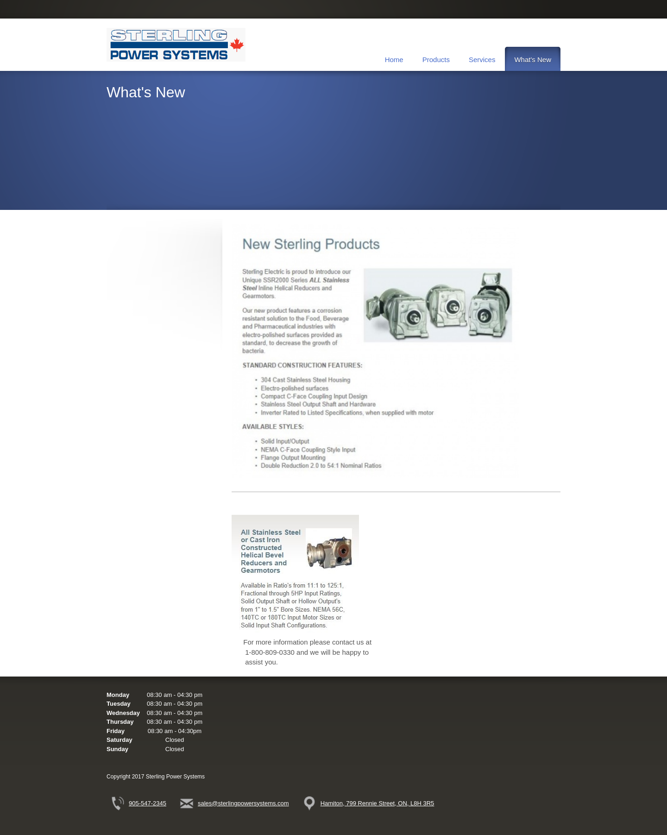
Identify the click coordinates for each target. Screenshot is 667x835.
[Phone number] (141, 803)
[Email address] (237, 803)
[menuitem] (394, 59)
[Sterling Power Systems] (176, 45)
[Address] (371, 803)
